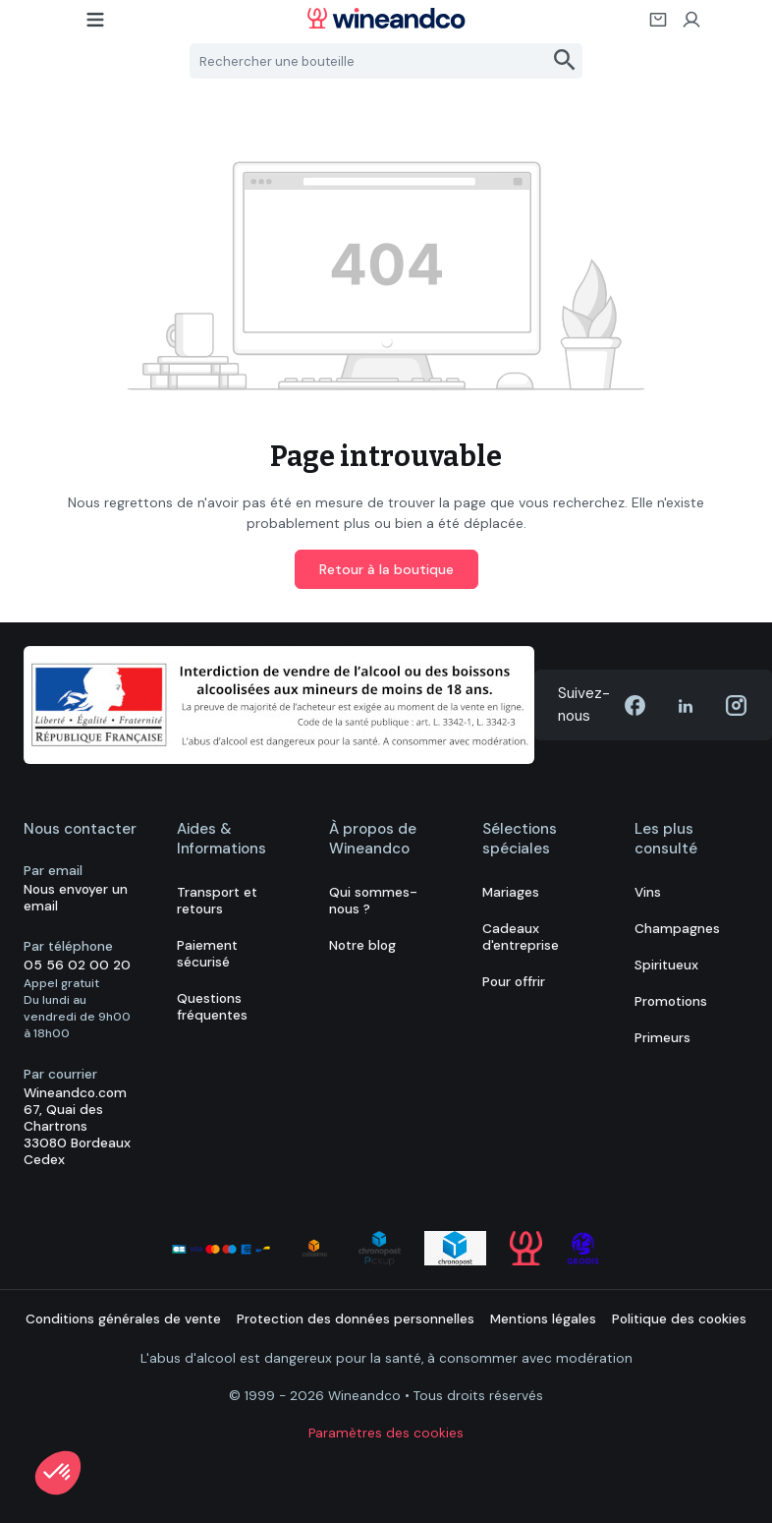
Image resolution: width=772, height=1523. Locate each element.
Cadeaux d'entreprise (520, 937)
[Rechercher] (565, 61)
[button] (58, 1472)
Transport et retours (217, 900)
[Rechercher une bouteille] (369, 61)
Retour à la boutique (386, 569)
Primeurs (662, 1037)
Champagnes (677, 928)
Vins (647, 892)
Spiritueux (666, 965)
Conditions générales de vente (123, 1319)
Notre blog (362, 945)
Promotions (670, 1001)
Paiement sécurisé (207, 953)
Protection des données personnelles (355, 1319)
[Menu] (96, 25)
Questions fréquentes (212, 1007)
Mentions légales (543, 1319)
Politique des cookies (679, 1319)
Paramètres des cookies (386, 1433)
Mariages (510, 892)
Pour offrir (513, 981)
